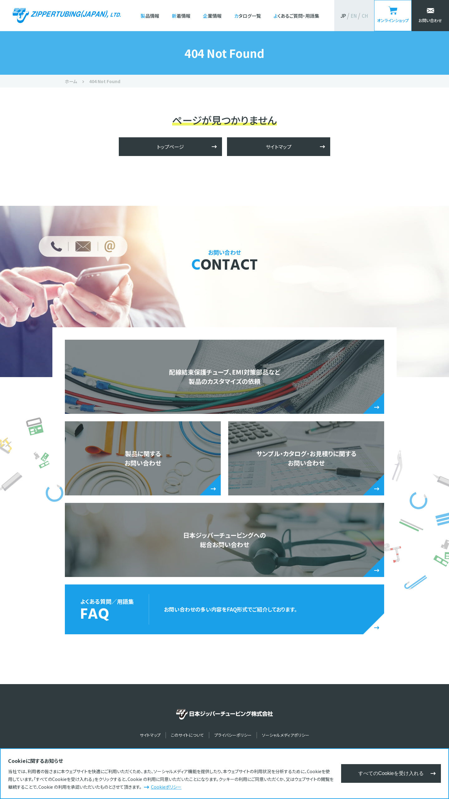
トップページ (170, 146)
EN (354, 15)
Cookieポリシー (166, 787)
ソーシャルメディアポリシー (285, 735)
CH (365, 15)
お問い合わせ (430, 20)
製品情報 (150, 15)
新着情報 (181, 15)
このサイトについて (187, 735)
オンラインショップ (393, 20)
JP (343, 15)
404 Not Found (104, 81)
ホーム (71, 81)
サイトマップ (279, 146)
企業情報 (212, 15)
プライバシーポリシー (233, 735)
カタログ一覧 (247, 15)
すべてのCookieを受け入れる (391, 773)
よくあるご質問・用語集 (296, 15)
